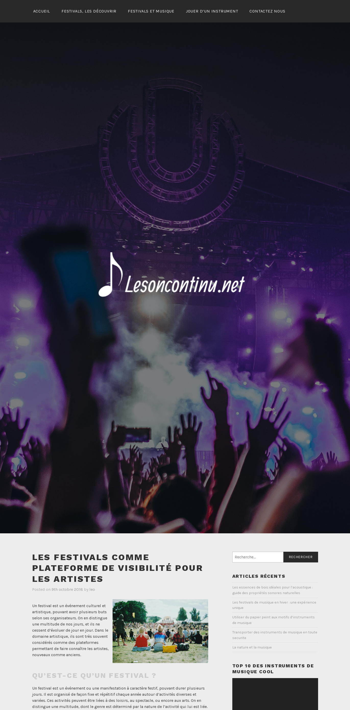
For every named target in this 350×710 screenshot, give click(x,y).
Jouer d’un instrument (212, 11)
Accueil (41, 11)
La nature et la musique (252, 647)
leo (92, 589)
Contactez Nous (267, 11)
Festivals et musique (151, 11)
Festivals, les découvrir (89, 11)
